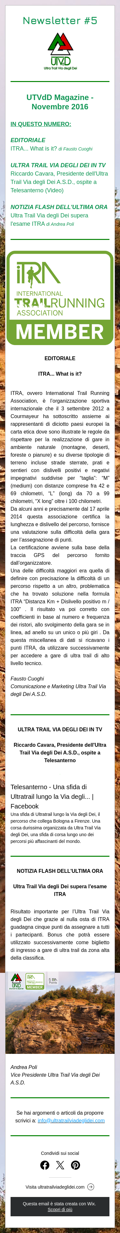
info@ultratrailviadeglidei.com (71, 1120)
